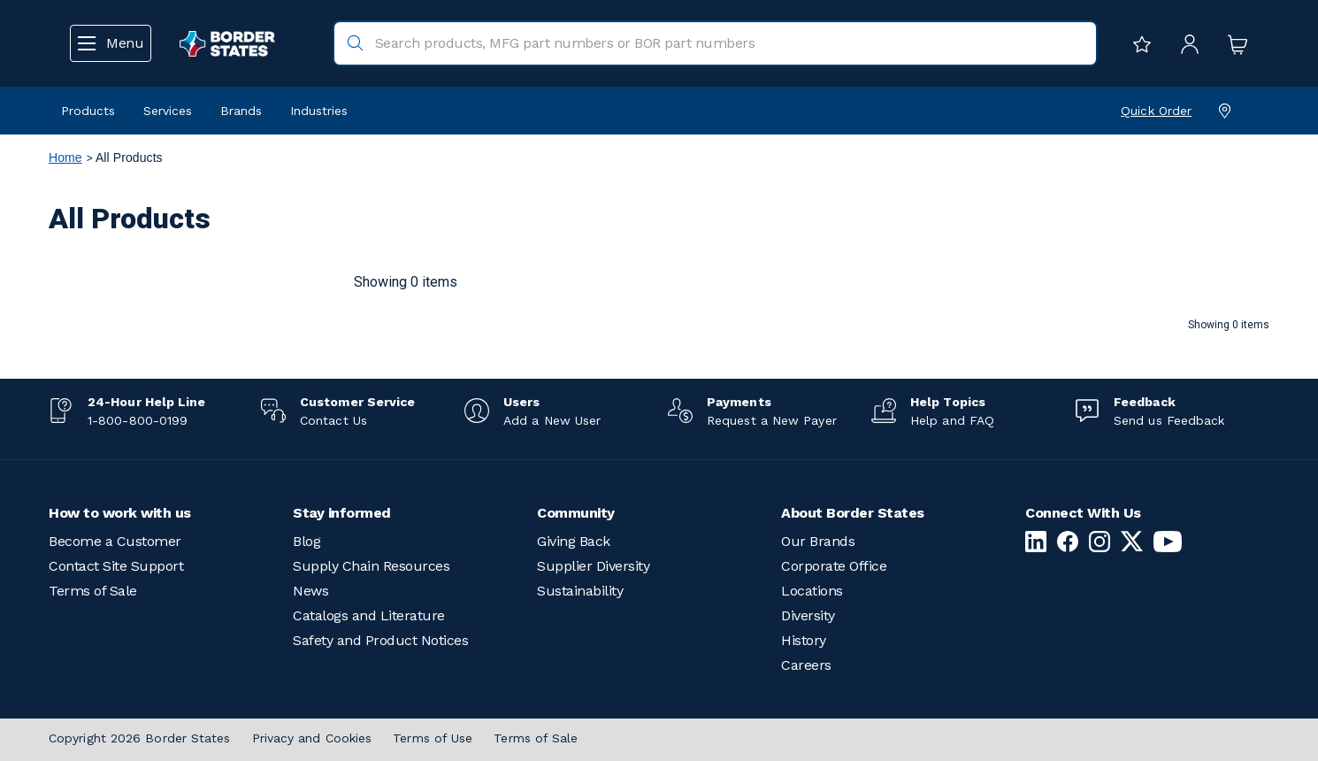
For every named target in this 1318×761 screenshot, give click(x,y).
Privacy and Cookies (312, 738)
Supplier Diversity (593, 565)
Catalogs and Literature (369, 615)
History (803, 640)
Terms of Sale (93, 590)
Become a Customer (115, 541)
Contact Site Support (116, 565)
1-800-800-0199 (138, 420)
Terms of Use (432, 738)
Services (167, 111)
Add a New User (552, 420)
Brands (241, 111)
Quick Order (1156, 111)
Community (576, 512)
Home (65, 157)
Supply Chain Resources (371, 565)
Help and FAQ (952, 420)
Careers (806, 665)
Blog (306, 541)
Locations (812, 590)
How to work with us (120, 512)
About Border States (852, 512)
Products (88, 111)
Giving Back (573, 541)
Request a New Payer (772, 420)
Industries (319, 111)
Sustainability (580, 590)
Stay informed (342, 512)
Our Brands (817, 541)
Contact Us (333, 420)
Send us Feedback (1169, 420)
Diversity (808, 615)
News (310, 590)
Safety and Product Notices (380, 640)
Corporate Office (833, 565)
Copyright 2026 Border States (140, 738)
